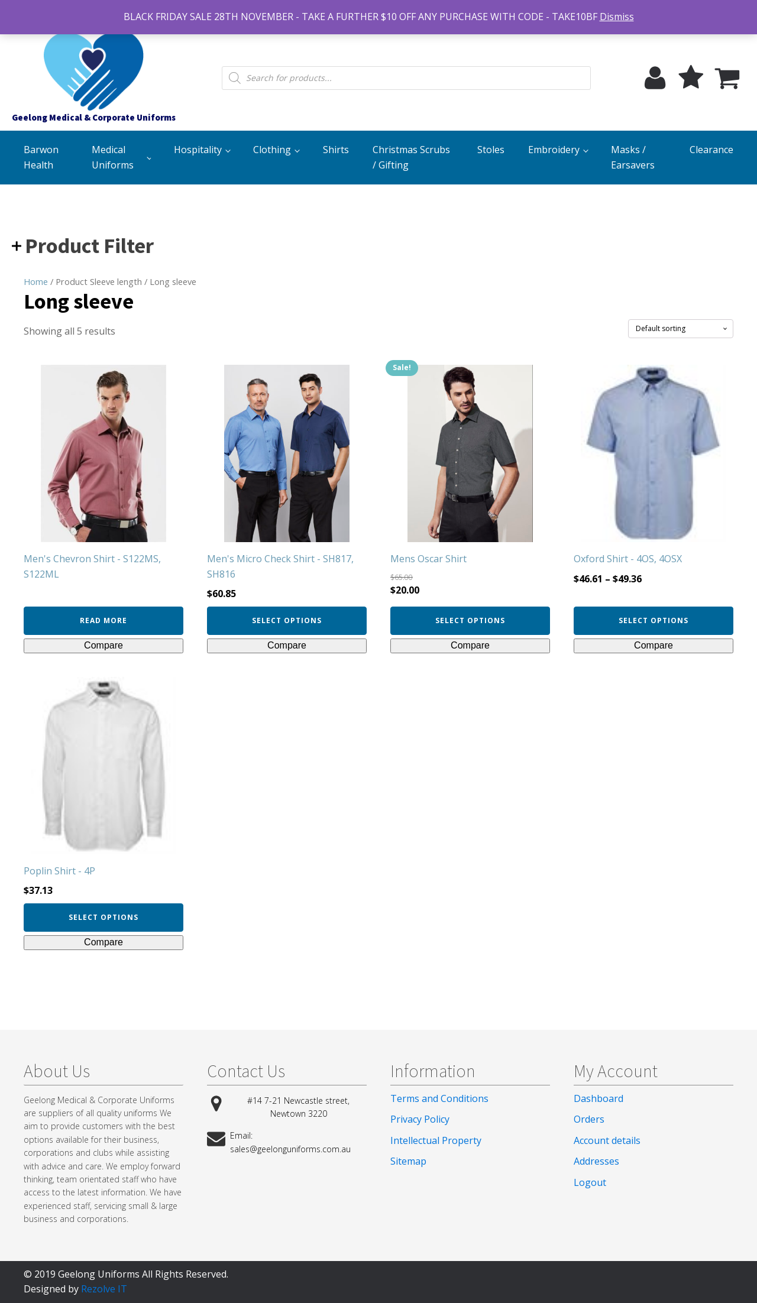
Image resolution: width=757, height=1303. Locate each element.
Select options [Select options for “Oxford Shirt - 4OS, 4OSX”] (653, 620)
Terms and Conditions (439, 1098)
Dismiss (617, 16)
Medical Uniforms (113, 157)
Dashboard (598, 1098)
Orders (589, 1119)
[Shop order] (680, 328)
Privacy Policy (419, 1119)
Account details (607, 1140)
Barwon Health (41, 157)
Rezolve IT (104, 1288)
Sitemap (408, 1161)
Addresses (596, 1161)
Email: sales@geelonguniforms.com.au (290, 1142)
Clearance (711, 149)
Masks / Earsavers (633, 157)
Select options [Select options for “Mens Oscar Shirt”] (470, 620)
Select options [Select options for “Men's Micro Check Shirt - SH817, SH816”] (287, 620)
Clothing (272, 149)
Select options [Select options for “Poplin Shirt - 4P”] (103, 917)
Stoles (490, 149)
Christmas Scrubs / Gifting (411, 157)
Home (36, 281)
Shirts (336, 149)
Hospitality (198, 149)
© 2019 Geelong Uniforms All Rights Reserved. (126, 1274)
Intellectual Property (435, 1140)
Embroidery (554, 149)
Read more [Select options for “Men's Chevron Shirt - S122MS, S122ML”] (103, 620)
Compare (103, 645)
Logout (590, 1182)
